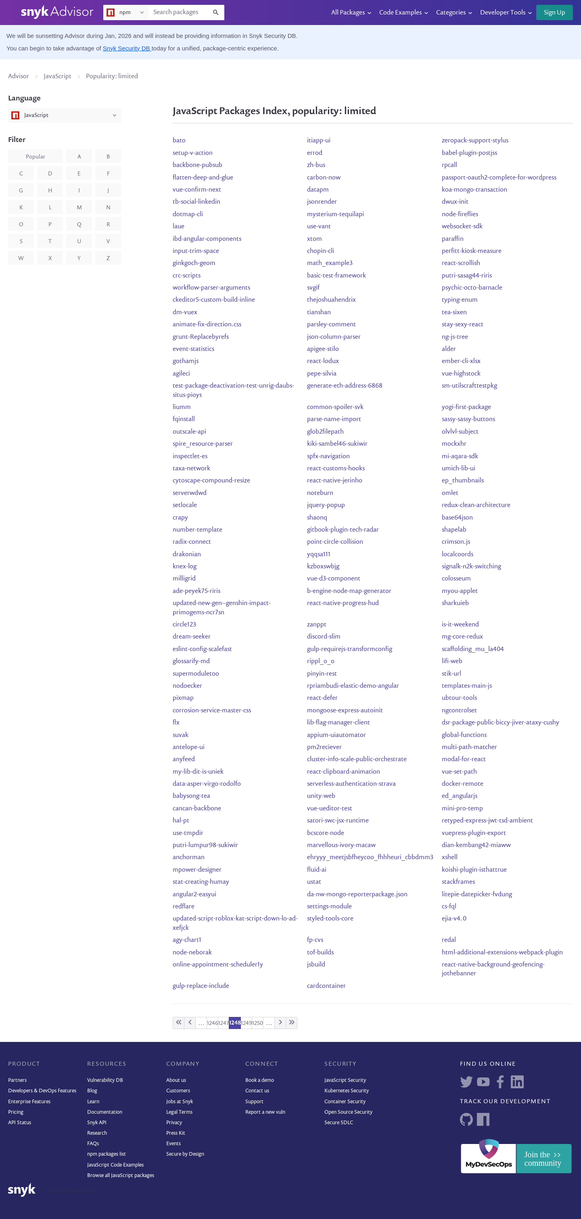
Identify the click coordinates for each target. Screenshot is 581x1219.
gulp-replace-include (201, 986)
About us (176, 1080)
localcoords (457, 554)
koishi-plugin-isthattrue (474, 870)
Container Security (345, 1101)
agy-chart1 (187, 940)
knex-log (184, 567)
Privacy (174, 1122)
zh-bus (316, 165)
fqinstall (184, 419)
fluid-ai (316, 870)
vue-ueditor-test (329, 809)
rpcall (449, 165)
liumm (182, 407)
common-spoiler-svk (335, 407)
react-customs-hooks (336, 468)
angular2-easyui (194, 894)
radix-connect (192, 542)
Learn (93, 1101)
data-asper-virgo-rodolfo (207, 784)
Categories (451, 13)
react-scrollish (461, 263)
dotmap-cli (188, 214)
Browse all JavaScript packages (120, 1175)
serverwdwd (190, 493)
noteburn (320, 493)
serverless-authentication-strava (351, 784)
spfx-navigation (328, 456)
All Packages (348, 13)
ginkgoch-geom (194, 263)
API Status (19, 1122)
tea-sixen (454, 312)
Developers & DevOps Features (42, 1091)
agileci (181, 374)
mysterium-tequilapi (335, 214)
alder (449, 349)
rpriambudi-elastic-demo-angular (353, 686)
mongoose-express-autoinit (345, 711)
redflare (183, 907)
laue (178, 226)
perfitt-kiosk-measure (472, 251)
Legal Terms (179, 1112)
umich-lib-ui (458, 468)
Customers (178, 1091)
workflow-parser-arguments (211, 288)
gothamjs (186, 361)
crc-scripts (187, 276)
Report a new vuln (265, 1112)
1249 (246, 1023)
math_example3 (330, 263)
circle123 (184, 625)
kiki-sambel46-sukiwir (337, 444)
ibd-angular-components (207, 239)
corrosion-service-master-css (212, 711)
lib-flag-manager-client (338, 723)
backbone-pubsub (197, 165)
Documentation (104, 1112)
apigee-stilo (323, 349)
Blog (92, 1091)
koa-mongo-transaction (474, 190)
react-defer (322, 698)
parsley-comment (331, 324)
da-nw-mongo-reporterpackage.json (357, 894)
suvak (180, 735)
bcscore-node (325, 833)
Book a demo (259, 1080)
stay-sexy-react (462, 324)
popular (35, 157)
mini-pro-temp (462, 809)
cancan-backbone (197, 809)
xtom (314, 239)
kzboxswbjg (323, 567)
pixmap (183, 698)
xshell (450, 857)
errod (314, 153)
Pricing (15, 1112)
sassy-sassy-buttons (468, 419)
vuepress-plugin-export (474, 833)
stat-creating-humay (201, 882)
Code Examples (400, 13)
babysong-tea (191, 796)
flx (176, 723)
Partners (17, 1080)
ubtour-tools (459, 698)
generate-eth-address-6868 (344, 386)
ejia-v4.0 (454, 919)
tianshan (319, 312)
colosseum (456, 579)
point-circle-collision (335, 542)
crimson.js (456, 542)
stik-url (451, 674)
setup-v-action (193, 153)
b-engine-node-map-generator (349, 591)
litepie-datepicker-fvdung (477, 894)
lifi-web (452, 661)
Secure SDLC (338, 1122)
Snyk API (97, 1122)
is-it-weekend (460, 625)
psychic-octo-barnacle (472, 288)
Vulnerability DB (105, 1080)
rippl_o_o (320, 661)
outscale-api (189, 432)
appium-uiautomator (336, 735)
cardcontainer (326, 986)
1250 (257, 1023)
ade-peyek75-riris (196, 591)
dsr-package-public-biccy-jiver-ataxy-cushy (500, 723)
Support (254, 1101)
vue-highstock (461, 374)
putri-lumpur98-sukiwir (205, 845)
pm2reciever (324, 747)
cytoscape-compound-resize (211, 481)
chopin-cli (320, 251)
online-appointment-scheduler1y (218, 965)
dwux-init (455, 202)
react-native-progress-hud (343, 603)
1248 (235, 1023)
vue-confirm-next (197, 190)
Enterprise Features (29, 1101)
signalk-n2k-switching (471, 567)
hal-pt (181, 821)
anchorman (189, 857)
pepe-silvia (321, 374)
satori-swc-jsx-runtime (338, 821)
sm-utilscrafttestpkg (469, 386)
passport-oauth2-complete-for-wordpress (499, 178)
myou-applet (460, 591)
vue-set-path (459, 772)
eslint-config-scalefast (202, 649)
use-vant (319, 226)
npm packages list (106, 1154)
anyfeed (184, 759)
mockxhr (454, 444)
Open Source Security (348, 1112)
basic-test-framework (336, 276)
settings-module (329, 907)
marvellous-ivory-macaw (341, 845)
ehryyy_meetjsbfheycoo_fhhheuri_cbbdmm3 (370, 857)
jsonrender (322, 202)
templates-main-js (467, 686)
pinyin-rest (322, 674)
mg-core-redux (462, 637)
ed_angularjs (459, 796)
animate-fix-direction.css (207, 324)
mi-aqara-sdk (460, 456)
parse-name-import (334, 419)
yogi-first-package (466, 407)
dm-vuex (185, 312)
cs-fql (449, 907)
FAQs (93, 1143)
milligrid (184, 579)
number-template (197, 530)
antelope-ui (189, 747)
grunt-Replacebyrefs (201, 337)
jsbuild (316, 965)
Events (173, 1143)
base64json (457, 518)
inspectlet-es (190, 456)
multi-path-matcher (469, 747)
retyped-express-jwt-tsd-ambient (487, 821)
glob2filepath (325, 432)
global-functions (464, 735)
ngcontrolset (459, 711)
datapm (318, 190)
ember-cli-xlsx (461, 361)
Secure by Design (185, 1154)
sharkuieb (455, 603)
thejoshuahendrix (331, 300)
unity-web (321, 796)
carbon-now (324, 178)
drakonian (187, 554)
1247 (223, 1023)
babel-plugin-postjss (469, 153)
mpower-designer (197, 870)
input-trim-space (196, 251)
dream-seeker (192, 637)
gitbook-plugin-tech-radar (343, 530)
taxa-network (191, 468)
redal (449, 940)
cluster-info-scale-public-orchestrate (357, 759)
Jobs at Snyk (179, 1101)
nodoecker (187, 686)
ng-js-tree (455, 337)
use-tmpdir (188, 833)
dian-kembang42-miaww (476, 845)
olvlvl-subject (460, 432)
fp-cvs (315, 940)
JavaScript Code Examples (115, 1165)
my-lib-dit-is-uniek (198, 772)
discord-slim (324, 637)
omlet (450, 493)
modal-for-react (464, 759)
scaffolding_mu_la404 (473, 649)
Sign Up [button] (554, 13)
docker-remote (462, 784)
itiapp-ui (318, 141)
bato (179, 141)
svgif (313, 288)
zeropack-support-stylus (475, 141)
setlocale (185, 505)
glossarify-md (191, 661)
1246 (212, 1023)
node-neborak (192, 953)
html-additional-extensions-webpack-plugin (502, 953)
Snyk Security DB (127, 48)
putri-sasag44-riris (467, 276)
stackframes (458, 882)
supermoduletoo (196, 674)
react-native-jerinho (334, 481)
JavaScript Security (345, 1080)
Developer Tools (502, 13)
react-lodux (323, 361)
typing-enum (460, 300)
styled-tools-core (330, 919)
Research (97, 1133)
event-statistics (193, 349)
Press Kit (175, 1133)
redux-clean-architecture (476, 505)
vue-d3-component (333, 579)
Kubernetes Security (346, 1091)
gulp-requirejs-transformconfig (349, 649)
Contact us (257, 1091)
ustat (314, 882)
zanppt (316, 625)
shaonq (317, 518)
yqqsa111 (318, 554)
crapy (180, 518)
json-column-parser (334, 337)
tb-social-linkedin (196, 202)
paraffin (453, 239)
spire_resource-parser (203, 444)
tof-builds (320, 953)
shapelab (454, 530)
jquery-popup (326, 505)
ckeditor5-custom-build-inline (214, 300)
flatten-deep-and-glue (203, 178)
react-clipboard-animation (343, 772)
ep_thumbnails (463, 481)
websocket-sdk (462, 226)
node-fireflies (460, 214)
